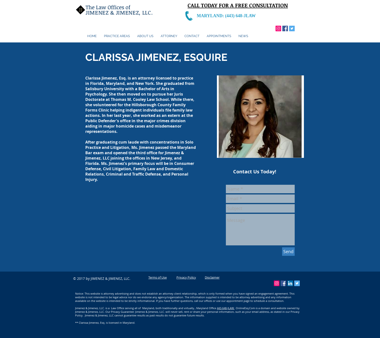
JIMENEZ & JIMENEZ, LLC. (120, 12)
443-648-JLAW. (225, 308)
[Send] (288, 251)
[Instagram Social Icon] (278, 28)
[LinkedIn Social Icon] (290, 283)
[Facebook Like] (290, 34)
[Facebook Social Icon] (285, 28)
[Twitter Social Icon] (292, 28)
